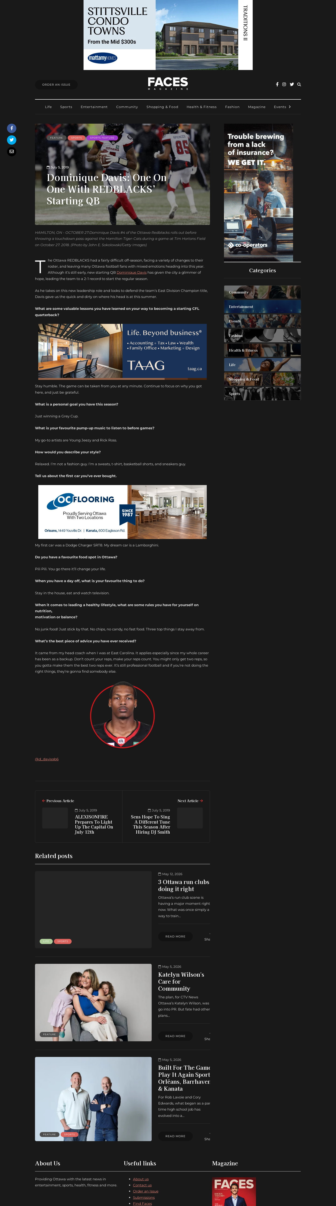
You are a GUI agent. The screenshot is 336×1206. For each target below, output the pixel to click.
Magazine (257, 107)
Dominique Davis (132, 272)
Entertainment (94, 107)
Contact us (142, 1125)
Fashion (232, 107)
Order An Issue (56, 84)
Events (280, 107)
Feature (56, 137)
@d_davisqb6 (47, 759)
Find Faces (142, 1144)
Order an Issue (145, 1131)
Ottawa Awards (146, 1150)
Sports (66, 107)
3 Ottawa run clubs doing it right (161, 881)
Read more (134, 914)
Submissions (144, 1138)
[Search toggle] (299, 84)
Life (48, 107)
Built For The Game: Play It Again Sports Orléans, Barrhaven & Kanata (163, 1039)
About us (141, 1119)
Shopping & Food (162, 107)
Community (127, 107)
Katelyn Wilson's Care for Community (151, 960)
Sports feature (102, 137)
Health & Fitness (202, 107)
